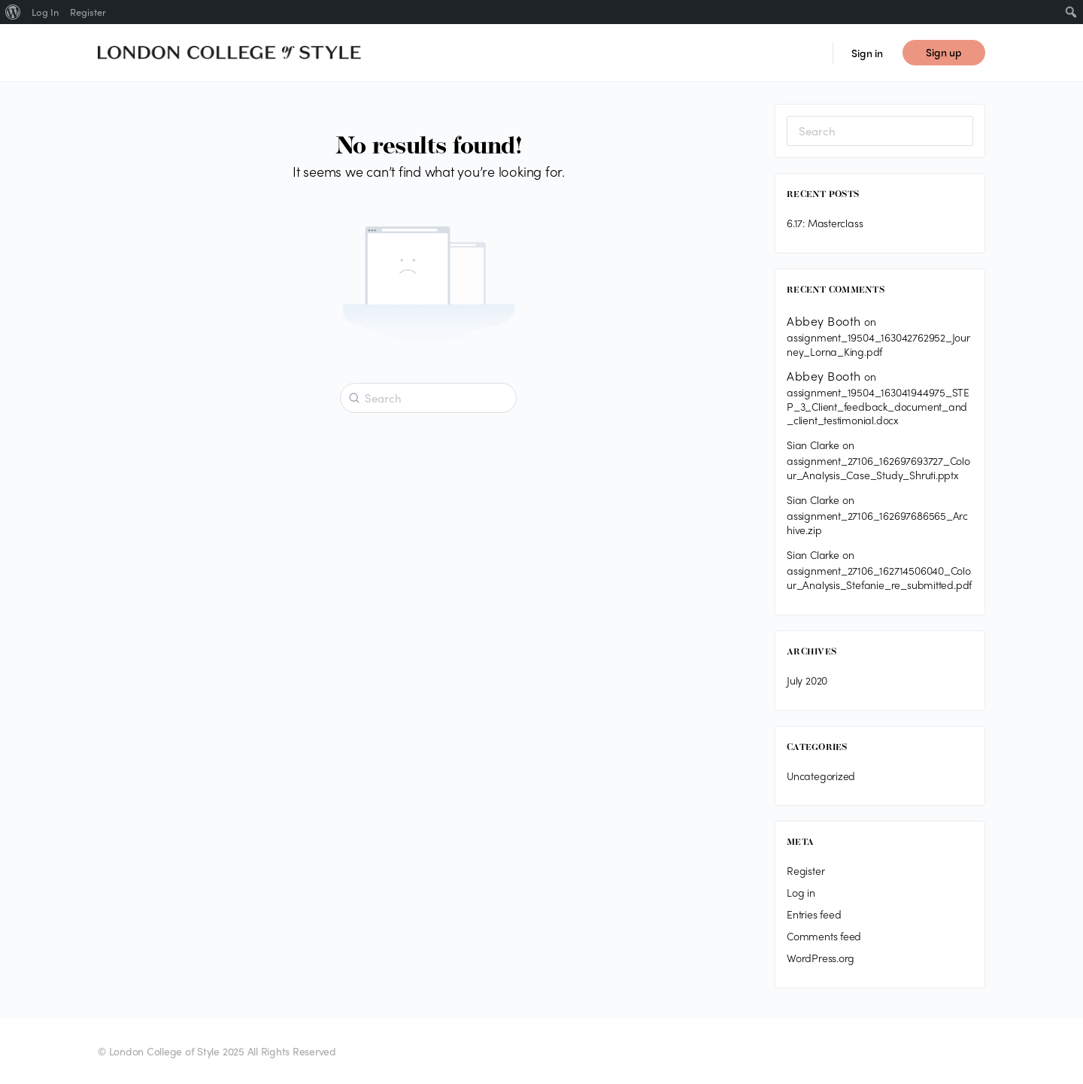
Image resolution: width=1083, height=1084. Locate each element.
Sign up (944, 51)
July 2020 (807, 680)
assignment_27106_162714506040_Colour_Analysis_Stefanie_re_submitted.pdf (879, 577)
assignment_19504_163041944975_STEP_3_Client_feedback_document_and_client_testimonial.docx (878, 406)
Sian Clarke (813, 444)
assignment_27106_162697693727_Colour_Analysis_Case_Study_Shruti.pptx (878, 467)
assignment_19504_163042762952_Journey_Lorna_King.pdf (878, 344)
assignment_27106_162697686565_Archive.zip (877, 522)
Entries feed (814, 914)
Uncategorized (821, 775)
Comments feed (824, 935)
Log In (45, 12)
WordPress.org (820, 957)
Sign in (867, 52)
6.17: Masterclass (825, 222)
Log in (801, 892)
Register (805, 870)
